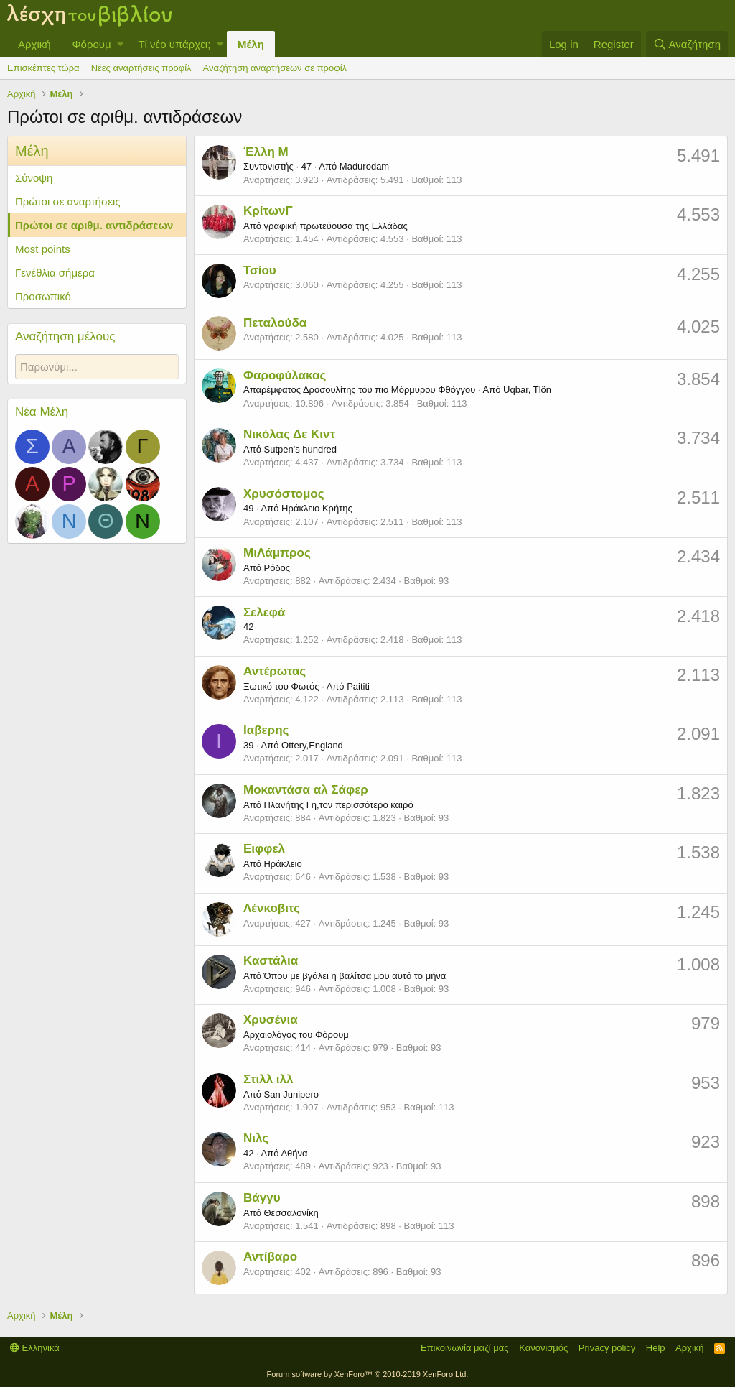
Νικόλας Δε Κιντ (289, 434)
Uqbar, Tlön (527, 389)
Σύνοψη (33, 178)
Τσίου (259, 270)
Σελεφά (264, 612)
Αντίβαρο (270, 1256)
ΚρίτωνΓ (268, 211)
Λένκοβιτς (271, 908)
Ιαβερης (266, 730)
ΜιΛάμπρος (277, 553)
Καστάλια (270, 961)
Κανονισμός (543, 1347)
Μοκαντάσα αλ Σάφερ (305, 790)
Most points (42, 249)
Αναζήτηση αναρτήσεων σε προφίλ (275, 67)
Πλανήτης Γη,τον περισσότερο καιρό (338, 804)
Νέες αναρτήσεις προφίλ (141, 67)
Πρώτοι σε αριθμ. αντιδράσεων (94, 225)
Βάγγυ (262, 1198)
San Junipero (291, 1094)
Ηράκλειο (282, 863)
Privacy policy (607, 1347)
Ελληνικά (35, 1347)
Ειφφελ (264, 848)
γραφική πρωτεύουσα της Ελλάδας (335, 226)
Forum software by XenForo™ (368, 1374)
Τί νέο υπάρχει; (174, 44)
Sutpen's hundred (300, 449)
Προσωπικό (43, 296)
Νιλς (255, 1138)
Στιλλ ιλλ (268, 1079)
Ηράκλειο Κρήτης (316, 508)
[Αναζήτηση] (687, 44)
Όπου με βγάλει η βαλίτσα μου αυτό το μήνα (354, 975)
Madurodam (364, 166)
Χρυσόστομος (283, 494)
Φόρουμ (91, 44)
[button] (120, 44)
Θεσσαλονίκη (290, 1212)
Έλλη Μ (266, 152)
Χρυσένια (270, 1019)
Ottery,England (312, 745)
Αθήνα (294, 1153)
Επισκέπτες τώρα (43, 67)
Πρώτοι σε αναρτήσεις (67, 201)
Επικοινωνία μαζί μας (465, 1347)
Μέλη (251, 44)
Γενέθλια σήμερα (55, 272)
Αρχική (34, 44)
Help (655, 1347)
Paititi (358, 686)
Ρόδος (276, 567)
